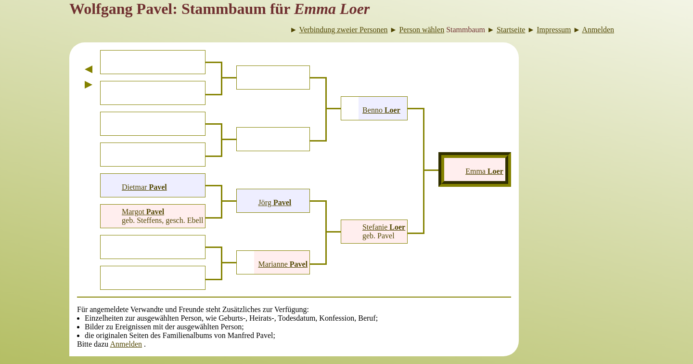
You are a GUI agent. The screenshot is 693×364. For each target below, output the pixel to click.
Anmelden (126, 344)
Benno (381, 110)
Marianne (283, 264)
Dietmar (144, 187)
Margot (143, 212)
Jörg (275, 202)
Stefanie (383, 227)
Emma (484, 171)
